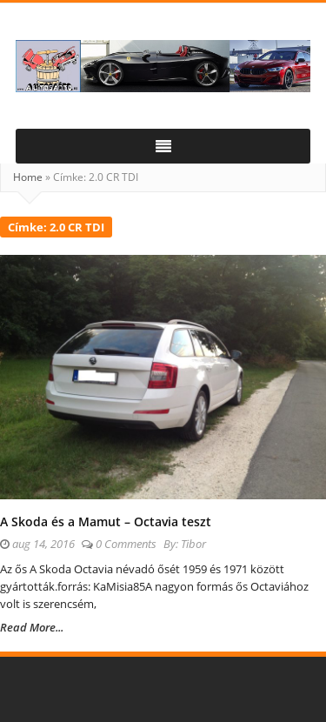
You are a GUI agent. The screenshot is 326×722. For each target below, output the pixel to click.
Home (28, 177)
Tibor (193, 544)
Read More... (31, 627)
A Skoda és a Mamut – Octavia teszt (105, 521)
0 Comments (126, 544)
